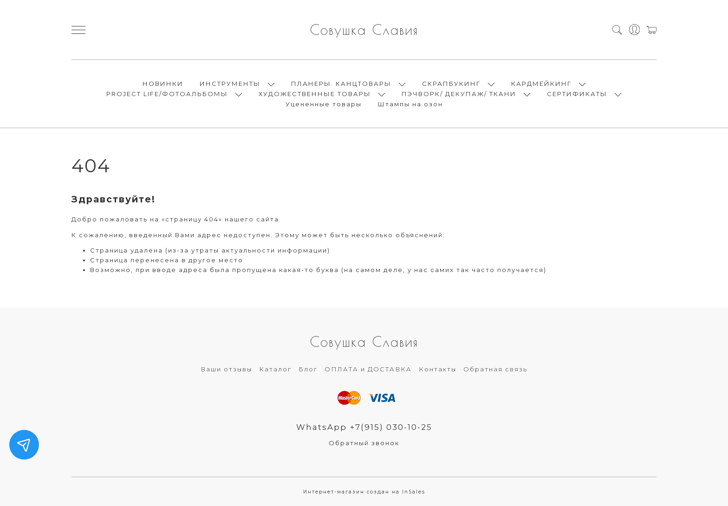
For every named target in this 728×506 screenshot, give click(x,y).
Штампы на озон (410, 104)
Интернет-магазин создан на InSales (364, 492)
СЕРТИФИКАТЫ (577, 93)
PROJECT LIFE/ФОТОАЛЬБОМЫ (167, 93)
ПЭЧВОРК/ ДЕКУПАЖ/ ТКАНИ (459, 93)
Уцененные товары (324, 104)
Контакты (437, 369)
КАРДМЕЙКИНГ (541, 83)
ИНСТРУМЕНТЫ (230, 83)
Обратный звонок (364, 443)
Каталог (275, 369)
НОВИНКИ (163, 83)
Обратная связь (495, 369)
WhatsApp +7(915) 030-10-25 (364, 427)
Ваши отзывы (226, 369)
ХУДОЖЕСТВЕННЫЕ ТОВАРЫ (315, 93)
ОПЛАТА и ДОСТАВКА (368, 369)
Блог (308, 369)
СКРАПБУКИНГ (451, 83)
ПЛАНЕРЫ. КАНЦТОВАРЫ (341, 83)
